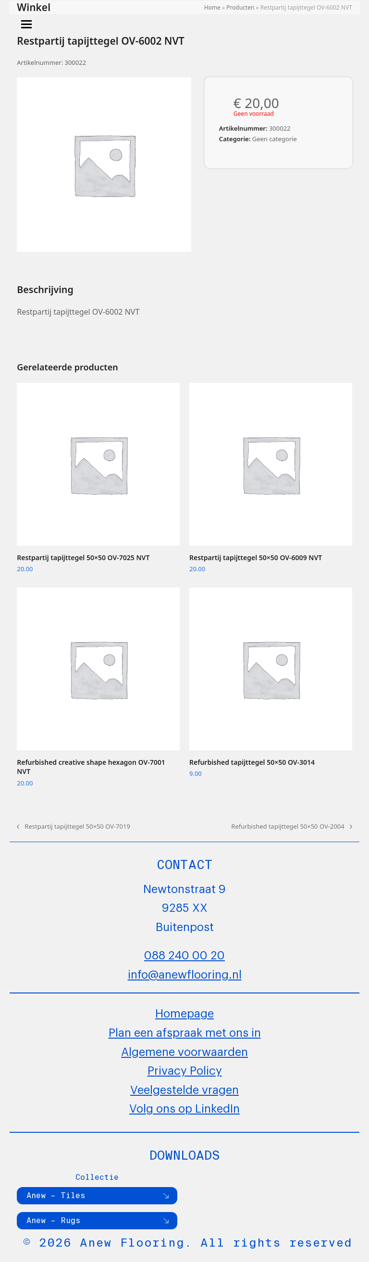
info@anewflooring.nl (185, 973)
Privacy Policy (185, 1069)
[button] (26, 24)
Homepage (184, 1012)
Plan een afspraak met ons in (185, 1031)
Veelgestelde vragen (184, 1088)
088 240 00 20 (184, 954)
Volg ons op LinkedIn (184, 1107)
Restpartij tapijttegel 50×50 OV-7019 (73, 827)
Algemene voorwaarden (184, 1050)
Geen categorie (274, 139)
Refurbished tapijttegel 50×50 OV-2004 (291, 827)
